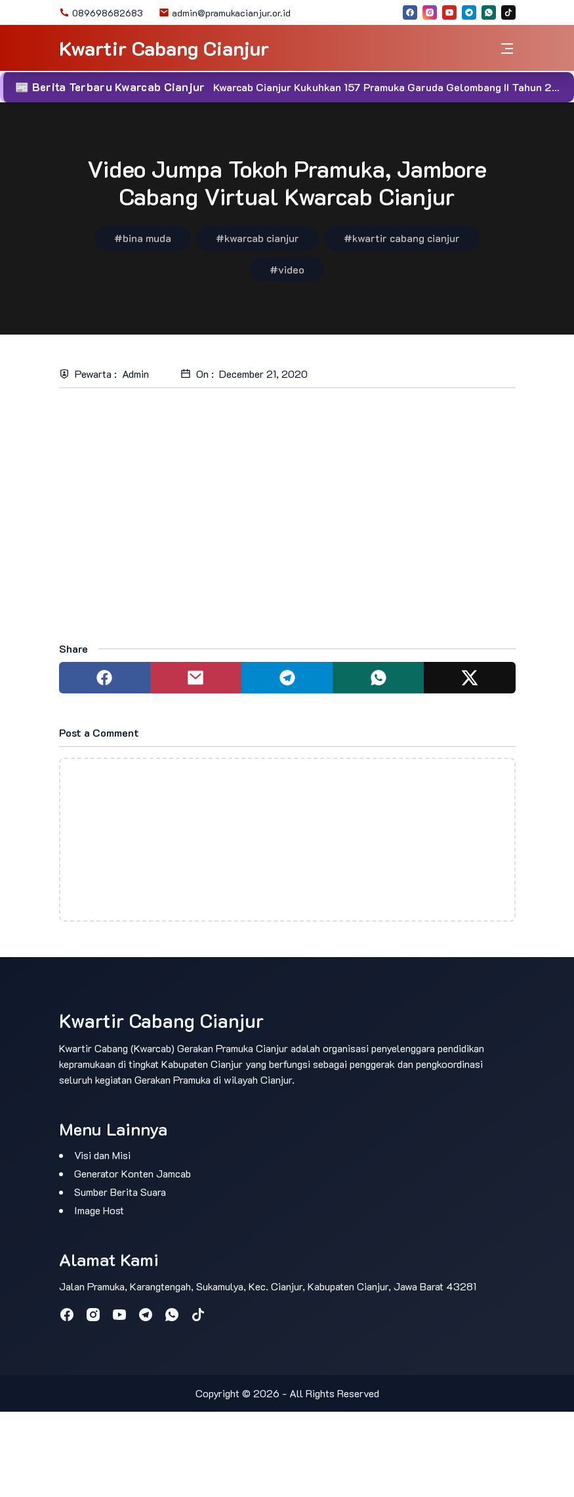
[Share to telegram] (287, 677)
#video (287, 269)
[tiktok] (508, 12)
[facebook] (410, 12)
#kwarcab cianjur (257, 238)
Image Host (99, 1210)
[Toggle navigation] (507, 48)
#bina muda (142, 238)
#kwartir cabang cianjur (402, 238)
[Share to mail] (195, 677)
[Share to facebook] (104, 677)
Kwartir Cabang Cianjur (164, 48)
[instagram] (429, 12)
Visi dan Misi (102, 1155)
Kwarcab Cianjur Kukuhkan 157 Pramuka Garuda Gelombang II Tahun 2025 (393, 87)
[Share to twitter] (469, 677)
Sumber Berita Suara (120, 1192)
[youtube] (449, 12)
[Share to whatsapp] (378, 677)
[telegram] (469, 12)
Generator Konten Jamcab (132, 1173)
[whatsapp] (489, 12)
